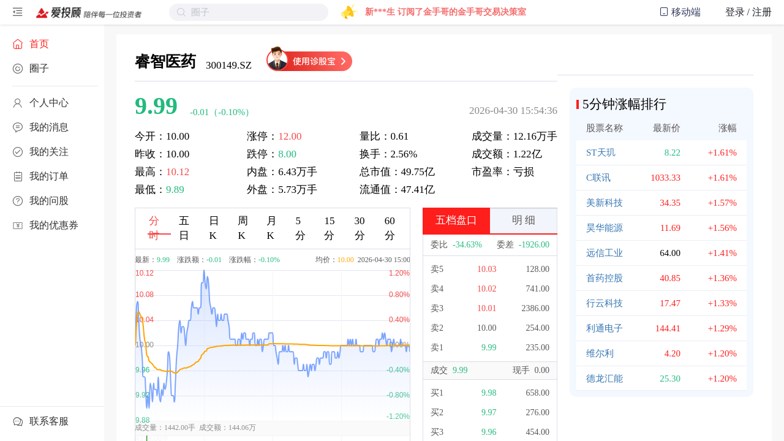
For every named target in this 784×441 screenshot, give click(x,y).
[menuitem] (52, 44)
